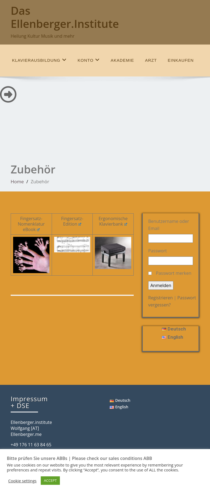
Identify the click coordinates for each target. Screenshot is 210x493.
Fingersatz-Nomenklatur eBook (31, 223)
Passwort (157, 251)
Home (17, 181)
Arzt (151, 60)
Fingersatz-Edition (72, 221)
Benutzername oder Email (168, 224)
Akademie (122, 60)
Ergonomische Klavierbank (113, 221)
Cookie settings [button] (22, 480)
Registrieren (160, 298)
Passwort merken (173, 273)
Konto (89, 60)
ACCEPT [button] (50, 480)
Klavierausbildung (39, 60)
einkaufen (181, 60)
